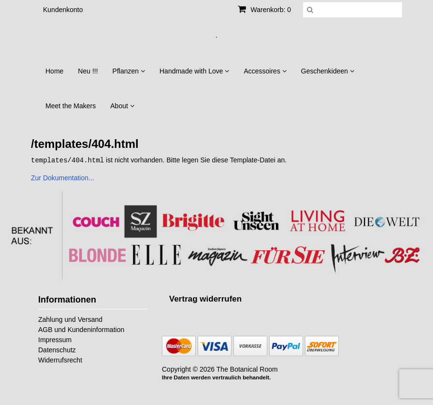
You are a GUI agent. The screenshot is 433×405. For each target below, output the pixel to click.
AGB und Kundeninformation (81, 329)
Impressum (55, 339)
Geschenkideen (327, 71)
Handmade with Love (194, 71)
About (122, 106)
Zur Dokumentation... (62, 177)
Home (54, 71)
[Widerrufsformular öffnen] (205, 298)
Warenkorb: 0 (264, 10)
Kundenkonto (63, 10)
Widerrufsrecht (60, 359)
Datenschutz (57, 349)
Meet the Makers (70, 106)
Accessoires (265, 71)
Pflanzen (129, 71)
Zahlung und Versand (70, 319)
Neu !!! (88, 71)
